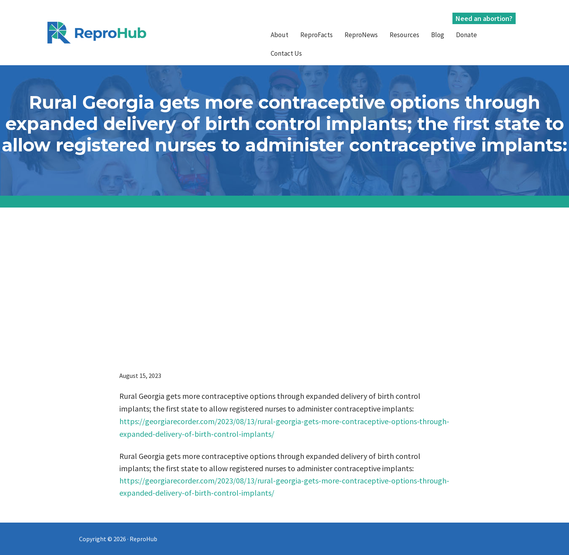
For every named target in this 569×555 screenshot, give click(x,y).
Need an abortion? (484, 18)
